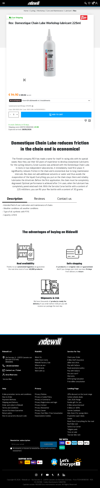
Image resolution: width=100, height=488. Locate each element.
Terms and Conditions (10, 408)
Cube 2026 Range (74, 400)
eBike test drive (73, 363)
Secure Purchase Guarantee (12, 411)
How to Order (7, 397)
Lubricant (68, 11)
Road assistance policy (75, 368)
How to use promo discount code (14, 416)
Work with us (40, 371)
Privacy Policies (41, 394)
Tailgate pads (72, 429)
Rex (74, 11)
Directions (9, 362)
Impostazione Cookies (43, 416)
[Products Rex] (84, 17)
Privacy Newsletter (42, 408)
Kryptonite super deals (75, 416)
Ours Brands (39, 368)
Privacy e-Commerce (42, 400)
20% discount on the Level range (79, 394)
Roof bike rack (72, 424)
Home (26, 11)
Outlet (69, 419)
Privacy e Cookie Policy (43, 397)
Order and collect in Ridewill (12, 405)
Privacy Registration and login (46, 402)
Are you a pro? (72, 373)
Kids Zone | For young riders (77, 413)
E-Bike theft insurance (75, 360)
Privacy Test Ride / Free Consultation (49, 413)
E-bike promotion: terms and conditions (16, 394)
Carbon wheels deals (75, 397)
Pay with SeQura (73, 365)
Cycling (32, 11)
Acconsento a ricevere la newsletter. (34, 449)
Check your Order (73, 357)
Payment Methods (9, 400)
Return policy (7, 413)
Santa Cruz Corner (74, 427)
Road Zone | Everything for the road (80, 421)
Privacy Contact (41, 405)
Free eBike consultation (76, 382)
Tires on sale (72, 432)
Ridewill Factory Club (42, 363)
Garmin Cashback (73, 411)
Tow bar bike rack (73, 435)
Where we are (40, 365)
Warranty (71, 376)
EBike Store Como (41, 360)
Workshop (41, 11)
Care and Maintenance (54, 11)
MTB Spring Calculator (75, 379)
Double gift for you (74, 402)
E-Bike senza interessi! (75, 405)
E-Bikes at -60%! (73, 408)
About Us (38, 357)
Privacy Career (40, 411)
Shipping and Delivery (10, 402)
